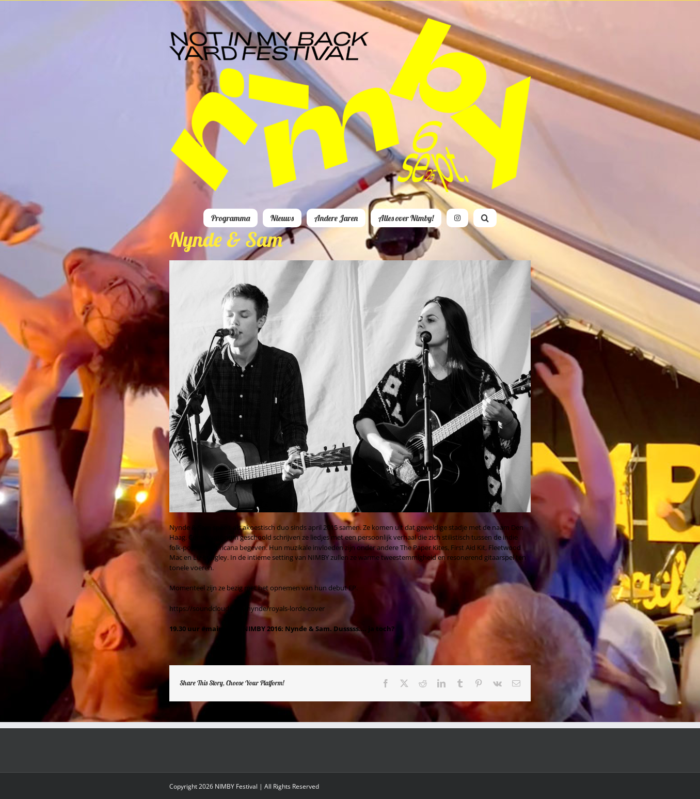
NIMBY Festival (236, 786)
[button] (485, 218)
